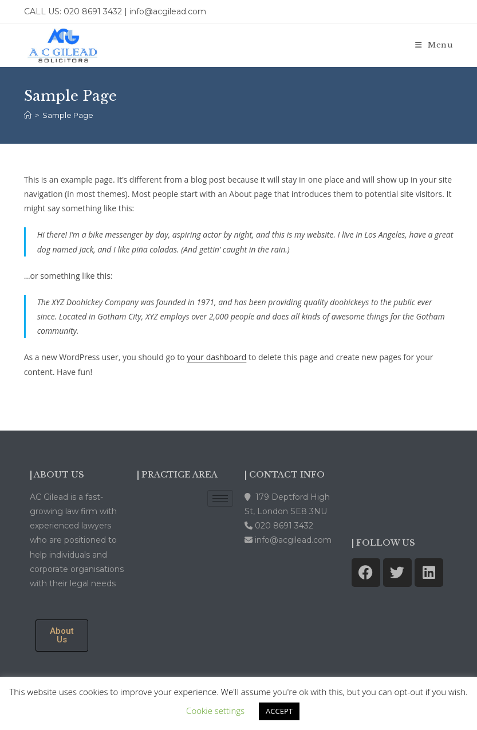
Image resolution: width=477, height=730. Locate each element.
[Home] (27, 115)
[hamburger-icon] (220, 498)
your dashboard (216, 357)
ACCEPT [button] (279, 711)
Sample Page (67, 115)
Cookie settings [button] (215, 710)
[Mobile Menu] (434, 45)
